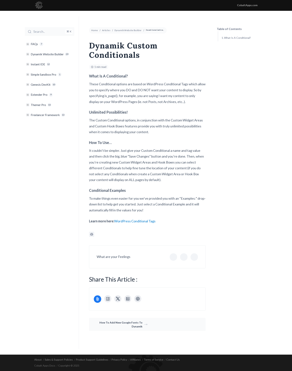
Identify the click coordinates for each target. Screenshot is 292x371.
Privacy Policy (119, 359)
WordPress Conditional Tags (134, 221)
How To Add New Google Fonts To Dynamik (123, 324)
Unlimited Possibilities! (237, 47)
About (38, 359)
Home (94, 30)
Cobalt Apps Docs (44, 365)
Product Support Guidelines (92, 359)
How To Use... (232, 56)
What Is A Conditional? (237, 37)
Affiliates (135, 359)
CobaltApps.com (247, 5)
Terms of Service (153, 359)
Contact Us (173, 359)
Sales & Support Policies (59, 359)
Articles (106, 30)
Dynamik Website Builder (128, 30)
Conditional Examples (236, 65)
